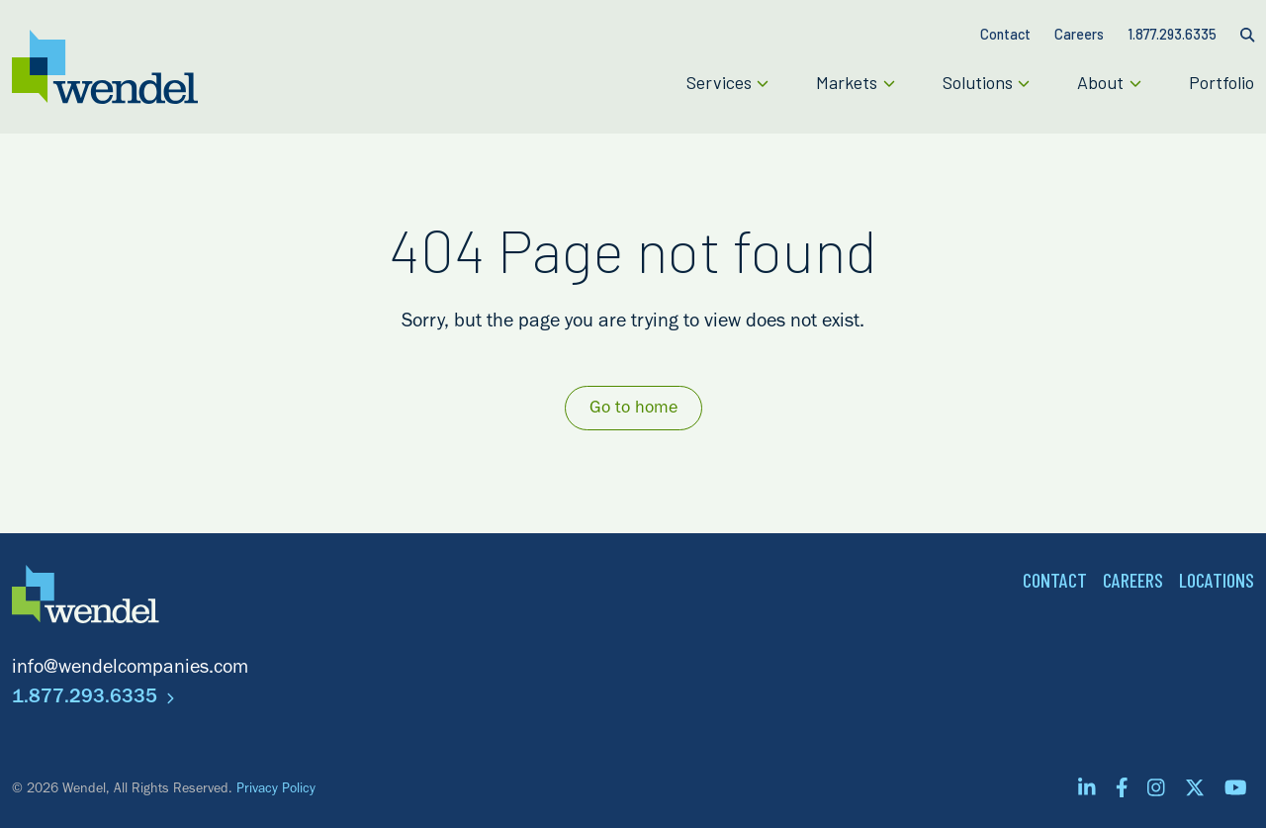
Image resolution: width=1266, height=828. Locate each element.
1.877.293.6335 (93, 699)
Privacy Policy (276, 790)
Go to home (633, 409)
